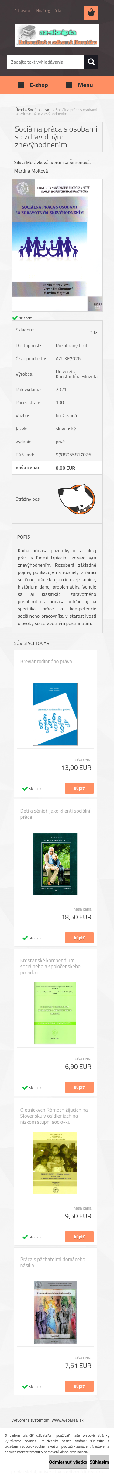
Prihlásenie (23, 10)
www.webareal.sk (68, 1420)
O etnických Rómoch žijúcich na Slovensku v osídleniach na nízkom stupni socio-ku (54, 1116)
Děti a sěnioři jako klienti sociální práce (55, 814)
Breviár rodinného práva (46, 661)
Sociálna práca (40, 110)
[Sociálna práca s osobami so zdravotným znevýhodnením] (57, 181)
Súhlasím (99, 1462)
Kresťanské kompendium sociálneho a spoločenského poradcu (50, 966)
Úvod (20, 110)
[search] (91, 62)
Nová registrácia (48, 10)
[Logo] (57, 35)
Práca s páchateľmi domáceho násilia (52, 1262)
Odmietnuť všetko (68, 1462)
